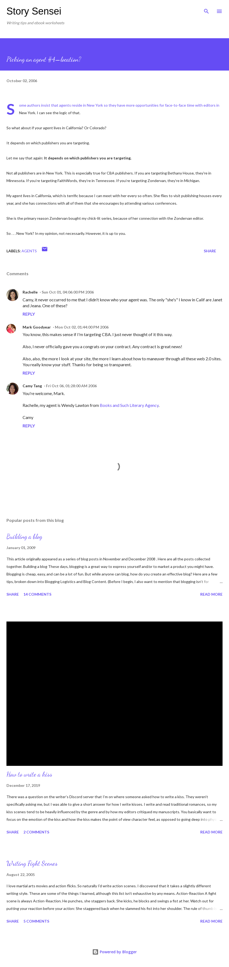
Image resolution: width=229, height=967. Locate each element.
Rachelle (30, 292)
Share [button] (210, 251)
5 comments (36, 921)
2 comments (36, 832)
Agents (29, 251)
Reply (29, 313)
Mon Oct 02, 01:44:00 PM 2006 (82, 327)
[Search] (206, 9)
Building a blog (24, 536)
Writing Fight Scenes (32, 863)
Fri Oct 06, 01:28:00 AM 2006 (71, 385)
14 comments (37, 594)
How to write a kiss (29, 774)
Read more (211, 594)
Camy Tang (32, 385)
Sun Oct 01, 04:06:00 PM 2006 (68, 292)
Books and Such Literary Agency (129, 405)
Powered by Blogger (114, 951)
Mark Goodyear (37, 327)
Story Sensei (33, 11)
